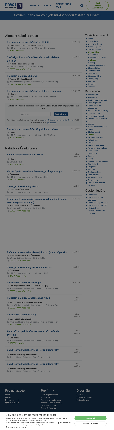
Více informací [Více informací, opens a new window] (46, 425)
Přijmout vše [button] (91, 418)
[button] (39, 427)
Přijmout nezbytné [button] (90, 424)
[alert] (57, 215)
